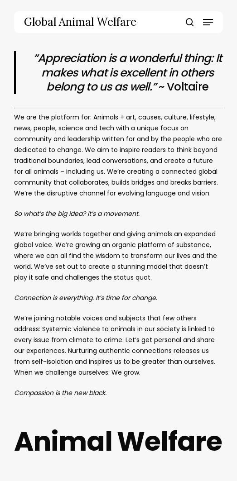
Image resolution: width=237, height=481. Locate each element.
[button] (208, 22)
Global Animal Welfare (80, 22)
